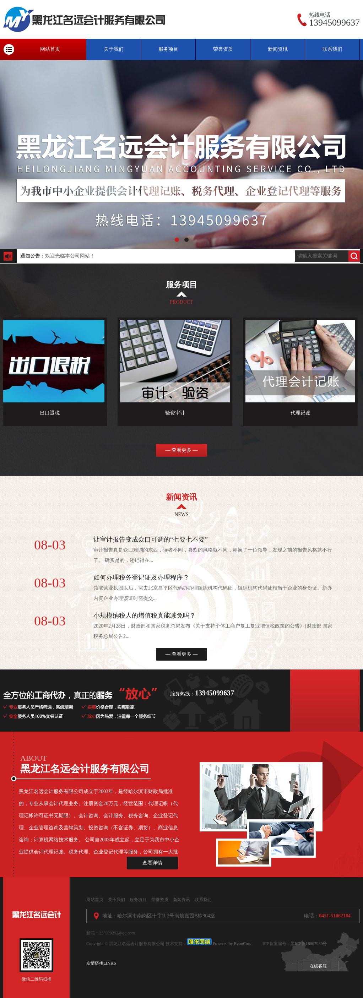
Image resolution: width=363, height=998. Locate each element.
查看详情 (152, 863)
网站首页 (50, 49)
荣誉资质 (223, 49)
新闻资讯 (278, 49)
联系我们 (332, 49)
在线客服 (318, 966)
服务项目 (168, 49)
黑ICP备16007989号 (309, 943)
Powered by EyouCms (231, 943)
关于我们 (114, 49)
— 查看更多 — (182, 450)
